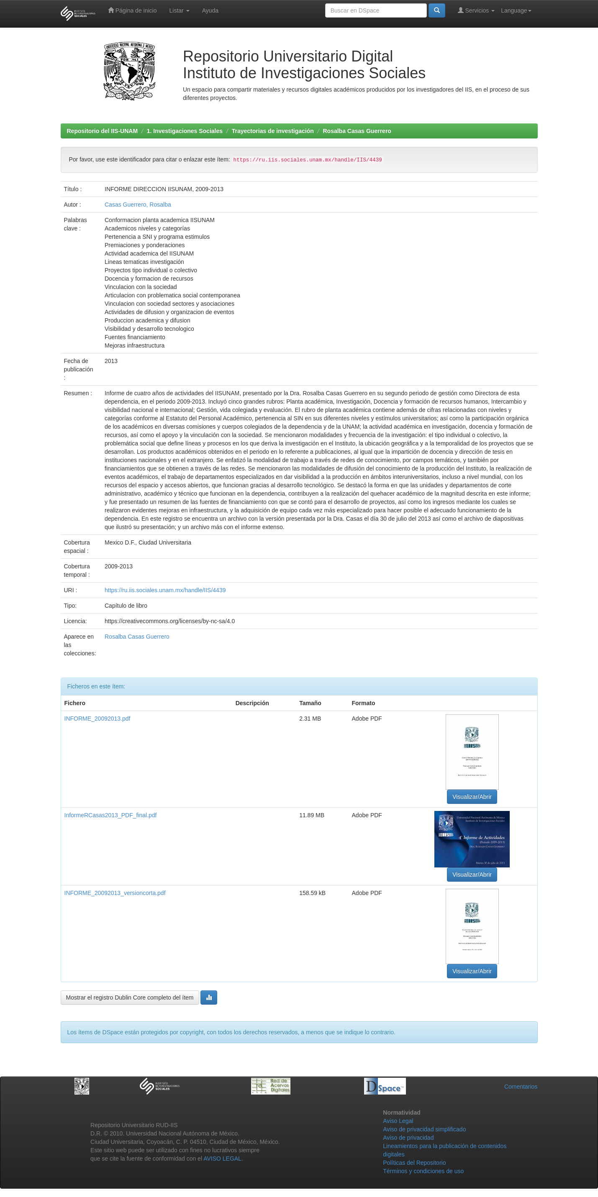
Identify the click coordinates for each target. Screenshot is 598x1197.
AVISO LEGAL (222, 1158)
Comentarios (520, 1086)
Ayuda (210, 10)
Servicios (476, 10)
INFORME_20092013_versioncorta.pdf (115, 893)
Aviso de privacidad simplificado (424, 1129)
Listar (179, 10)
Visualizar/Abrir (472, 796)
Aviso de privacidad (408, 1137)
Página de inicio (132, 10)
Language (516, 10)
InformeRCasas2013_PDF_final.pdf (110, 815)
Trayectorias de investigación (273, 131)
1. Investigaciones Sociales (185, 131)
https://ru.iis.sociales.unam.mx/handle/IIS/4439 (165, 590)
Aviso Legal (398, 1121)
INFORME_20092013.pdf (97, 718)
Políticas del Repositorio (414, 1162)
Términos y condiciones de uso (423, 1171)
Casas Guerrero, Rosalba (138, 204)
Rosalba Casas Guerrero (357, 131)
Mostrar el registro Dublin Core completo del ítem (130, 997)
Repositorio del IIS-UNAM (102, 131)
